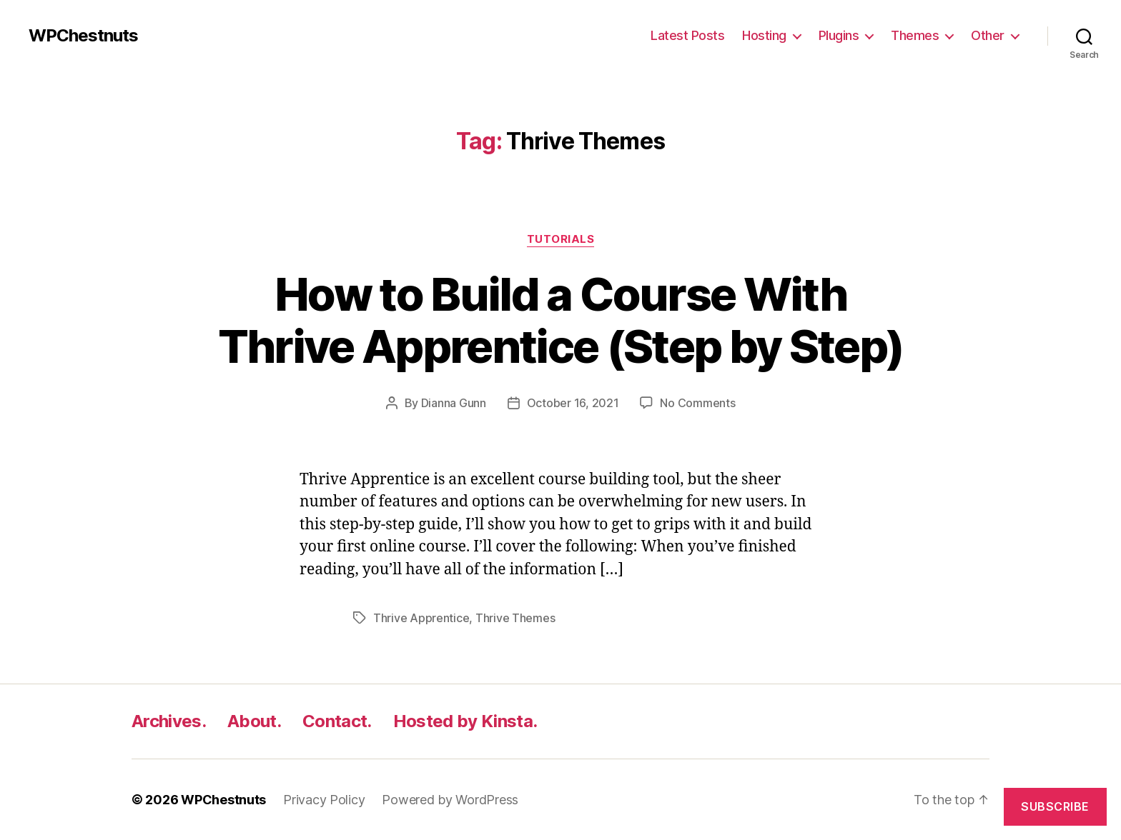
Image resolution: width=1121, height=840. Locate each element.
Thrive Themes (515, 618)
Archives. (169, 721)
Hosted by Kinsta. (465, 721)
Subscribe (1055, 806)
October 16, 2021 (573, 403)
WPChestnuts (83, 35)
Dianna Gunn (453, 403)
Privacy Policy (324, 799)
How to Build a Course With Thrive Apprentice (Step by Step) (561, 320)
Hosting (764, 35)
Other (987, 35)
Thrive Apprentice (421, 618)
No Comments (697, 403)
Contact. (337, 721)
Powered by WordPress (450, 799)
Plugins (839, 35)
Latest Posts (687, 35)
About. (254, 721)
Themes (915, 35)
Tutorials (561, 239)
